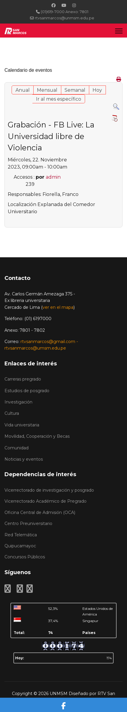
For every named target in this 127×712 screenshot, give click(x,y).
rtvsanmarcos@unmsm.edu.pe (64, 18)
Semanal (75, 90)
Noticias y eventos (23, 459)
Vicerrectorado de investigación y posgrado (49, 490)
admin (53, 177)
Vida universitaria (21, 425)
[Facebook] (53, 5)
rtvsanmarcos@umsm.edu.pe (35, 348)
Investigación (18, 402)
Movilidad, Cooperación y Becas (37, 436)
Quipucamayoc (20, 546)
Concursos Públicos (24, 557)
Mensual (47, 90)
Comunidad (16, 448)
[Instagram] (74, 5)
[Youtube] (64, 5)
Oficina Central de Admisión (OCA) (39, 512)
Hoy (97, 90)
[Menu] (119, 31)
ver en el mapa (58, 307)
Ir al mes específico (58, 99)
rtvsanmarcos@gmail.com (48, 341)
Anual (22, 90)
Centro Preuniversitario (28, 523)
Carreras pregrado (22, 379)
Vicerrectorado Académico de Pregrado (45, 501)
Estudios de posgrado (26, 390)
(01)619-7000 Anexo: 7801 (64, 12)
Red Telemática (20, 534)
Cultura (11, 413)
